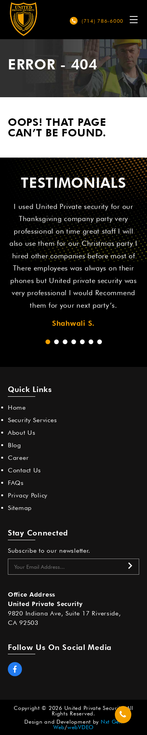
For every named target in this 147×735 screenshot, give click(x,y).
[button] (47, 341)
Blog (14, 445)
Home (17, 407)
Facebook (15, 669)
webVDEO (80, 727)
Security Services (32, 420)
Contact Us (24, 470)
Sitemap (20, 508)
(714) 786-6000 (102, 21)
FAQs (16, 482)
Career (18, 457)
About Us (22, 432)
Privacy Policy (27, 495)
